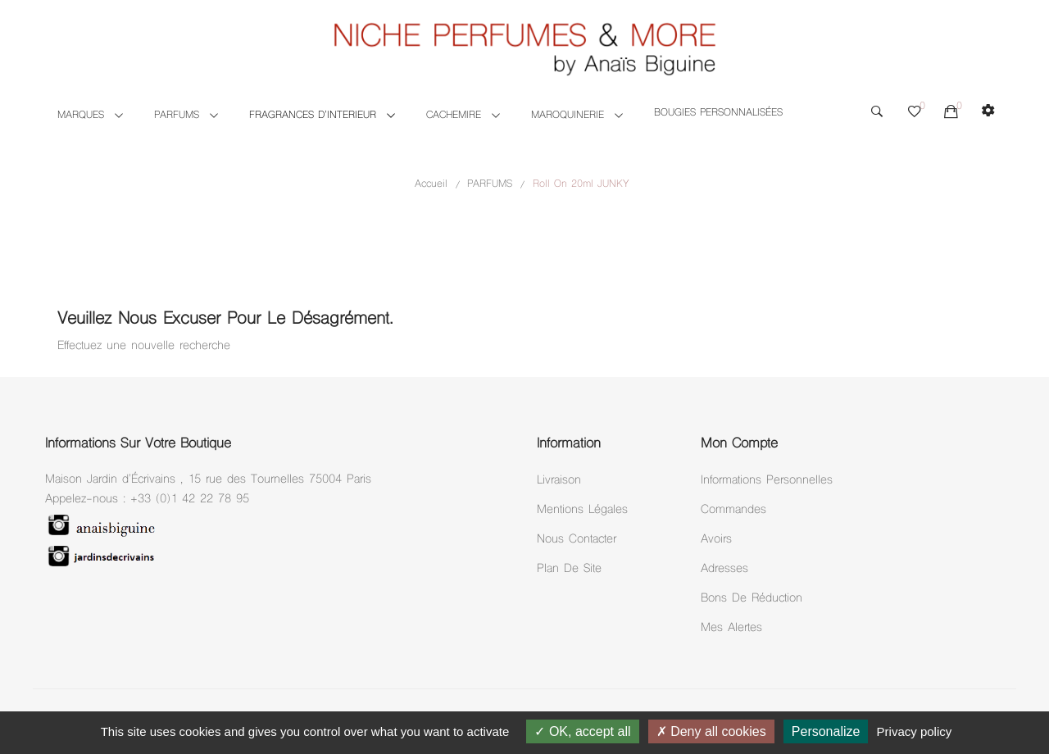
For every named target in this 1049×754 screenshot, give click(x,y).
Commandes (733, 510)
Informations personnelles (767, 480)
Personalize (826, 731)
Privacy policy (914, 731)
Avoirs (716, 539)
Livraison (559, 480)
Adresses (724, 569)
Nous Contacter (576, 539)
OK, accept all (582, 731)
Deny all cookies (711, 731)
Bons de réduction (751, 598)
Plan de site (569, 569)
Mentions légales (582, 510)
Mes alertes (731, 628)
